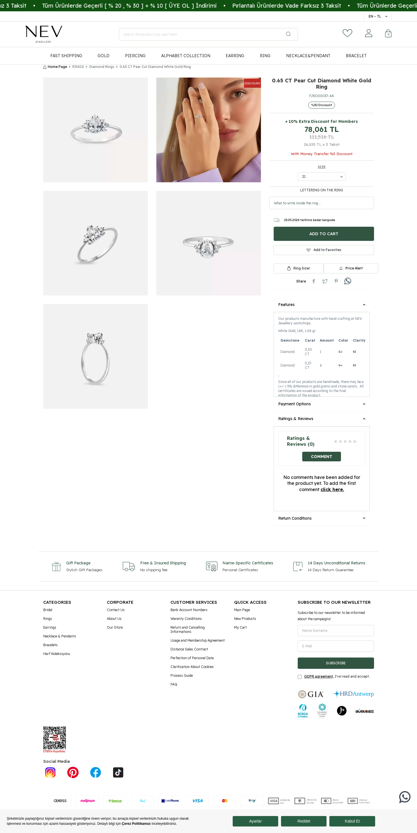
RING (265, 55)
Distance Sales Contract (189, 649)
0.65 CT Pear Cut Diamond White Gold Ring (155, 67)
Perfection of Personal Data (192, 658)
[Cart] (388, 34)
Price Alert (351, 268)
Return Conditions (321, 518)
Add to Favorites (323, 250)
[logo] (43, 34)
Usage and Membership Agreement (197, 640)
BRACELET (356, 55)
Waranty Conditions (186, 618)
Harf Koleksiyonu (56, 654)
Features (321, 304)
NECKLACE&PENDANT (308, 55)
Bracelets (50, 645)
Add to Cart (323, 233)
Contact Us (116, 610)
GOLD (103, 55)
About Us (114, 618)
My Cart (240, 627)
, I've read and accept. (334, 676)
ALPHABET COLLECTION (185, 55)
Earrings (49, 627)
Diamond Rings (101, 67)
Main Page (242, 610)
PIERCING (135, 55)
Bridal (47, 610)
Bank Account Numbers (189, 610)
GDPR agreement (318, 676)
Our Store (115, 627)
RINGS (78, 67)
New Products (245, 618)
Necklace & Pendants (59, 636)
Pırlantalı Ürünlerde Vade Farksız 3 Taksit (301, 5)
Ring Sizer (301, 268)
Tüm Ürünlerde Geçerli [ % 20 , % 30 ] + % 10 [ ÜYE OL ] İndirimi (144, 5)
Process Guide (181, 675)
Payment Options (321, 403)
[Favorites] (347, 33)
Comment (321, 456)
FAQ (173, 684)
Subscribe (336, 663)
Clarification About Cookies (192, 667)
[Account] (368, 33)
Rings (47, 618)
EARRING (235, 55)
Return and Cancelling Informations (187, 629)
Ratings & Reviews (321, 418)
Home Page (55, 67)
